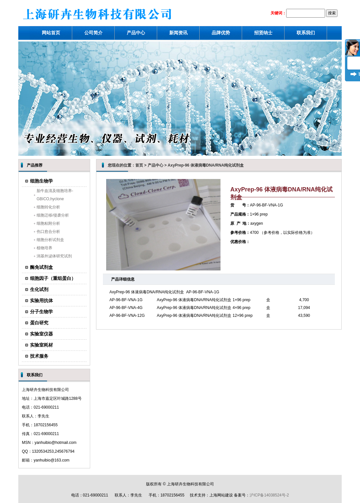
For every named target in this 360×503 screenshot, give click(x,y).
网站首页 (51, 32)
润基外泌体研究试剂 (54, 256)
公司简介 (93, 32)
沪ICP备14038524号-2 (269, 495)
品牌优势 (221, 32)
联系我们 (306, 32)
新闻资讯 (178, 32)
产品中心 (136, 32)
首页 (139, 165)
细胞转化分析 (48, 207)
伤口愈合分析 (48, 231)
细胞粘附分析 (48, 223)
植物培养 (44, 248)
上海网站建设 (221, 495)
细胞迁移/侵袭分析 (53, 215)
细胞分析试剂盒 (50, 239)
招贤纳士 (263, 32)
